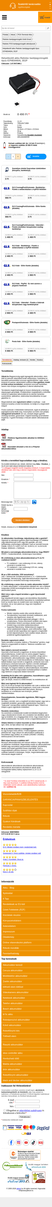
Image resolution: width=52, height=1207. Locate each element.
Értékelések (9, 839)
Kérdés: (4, 483)
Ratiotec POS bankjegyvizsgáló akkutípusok (19, 44)
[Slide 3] (50, 6)
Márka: (6, 133)
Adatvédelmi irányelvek (27, 527)
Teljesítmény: (8, 123)
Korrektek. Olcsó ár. (26, 858)
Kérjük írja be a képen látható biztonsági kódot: (7, 509)
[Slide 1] (50, 2)
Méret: (5, 129)
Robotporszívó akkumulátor (16, 1020)
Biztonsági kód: (7, 502)
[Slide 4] (50, 8)
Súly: (5, 131)
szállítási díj (11, 787)
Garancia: (7, 135)
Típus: (5, 125)
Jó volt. (26, 870)
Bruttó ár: (6, 114)
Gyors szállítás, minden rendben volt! (26, 852)
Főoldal (5, 35)
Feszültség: (7, 121)
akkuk (19, 1189)
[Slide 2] (50, 4)
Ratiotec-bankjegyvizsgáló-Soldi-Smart (17, 39)
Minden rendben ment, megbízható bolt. (26, 845)
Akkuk (13, 35)
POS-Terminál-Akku (25, 35)
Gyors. (26, 864)
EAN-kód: (7, 137)
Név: (3, 475)
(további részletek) (34, 135)
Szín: (5, 127)
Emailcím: (5, 479)
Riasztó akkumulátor (13, 1044)
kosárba (36, 156)
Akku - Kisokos (42, 464)
